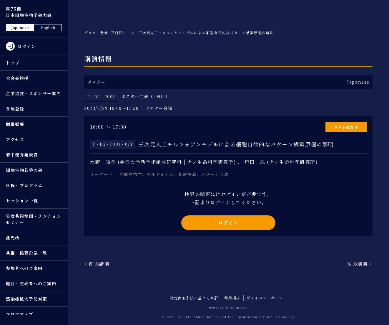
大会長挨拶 (17, 78)
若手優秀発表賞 (22, 155)
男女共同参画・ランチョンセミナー (33, 219)
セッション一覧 (22, 201)
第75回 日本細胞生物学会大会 (29, 12)
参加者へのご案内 (24, 268)
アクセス (15, 139)
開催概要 (15, 124)
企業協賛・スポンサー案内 (33, 93)
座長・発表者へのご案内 (31, 283)
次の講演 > (360, 263)
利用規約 (232, 297)
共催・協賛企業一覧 (26, 253)
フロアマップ (19, 314)
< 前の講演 (97, 263)
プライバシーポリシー (267, 297)
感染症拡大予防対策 (26, 299)
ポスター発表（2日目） (105, 32)
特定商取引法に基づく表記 (194, 297)
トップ (13, 63)
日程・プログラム (24, 185)
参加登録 (15, 109)
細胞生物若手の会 (24, 170)
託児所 (13, 237)
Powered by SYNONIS (228, 307)
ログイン (228, 222)
